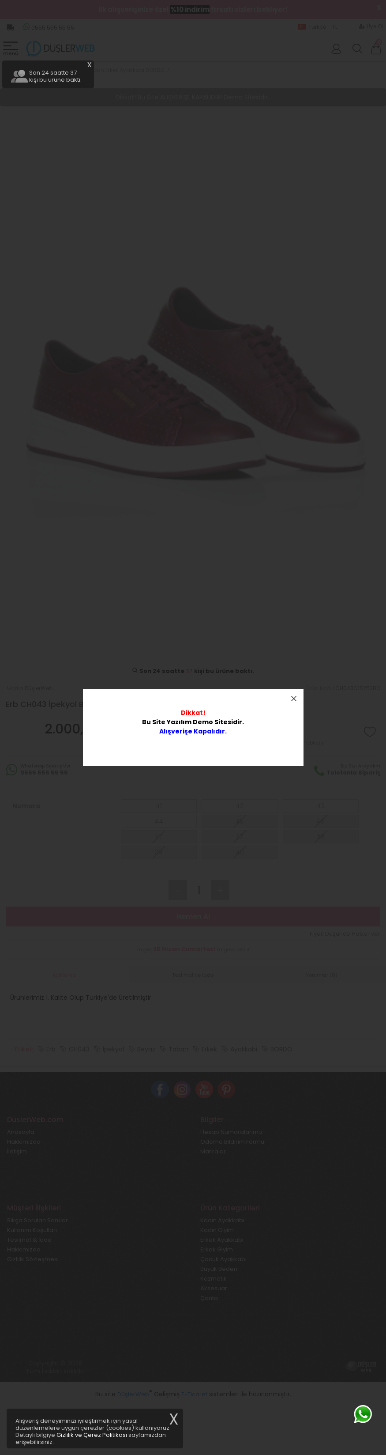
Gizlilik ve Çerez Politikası (91, 1435)
